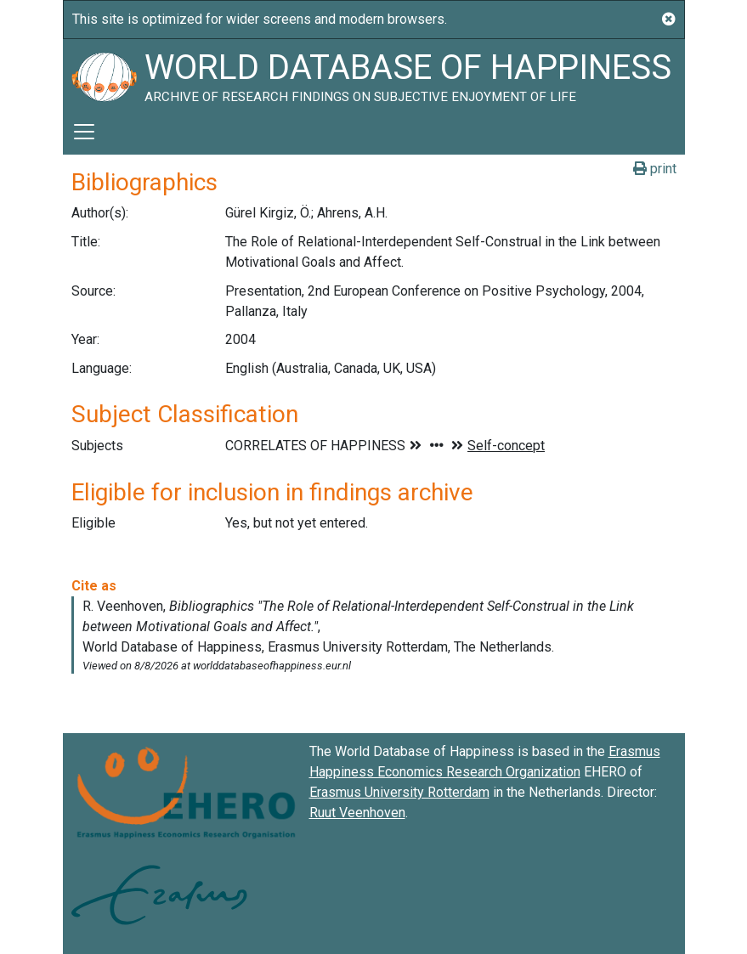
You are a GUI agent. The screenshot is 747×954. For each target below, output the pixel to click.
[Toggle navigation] (84, 132)
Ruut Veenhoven (357, 812)
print (654, 169)
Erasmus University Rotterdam (399, 792)
